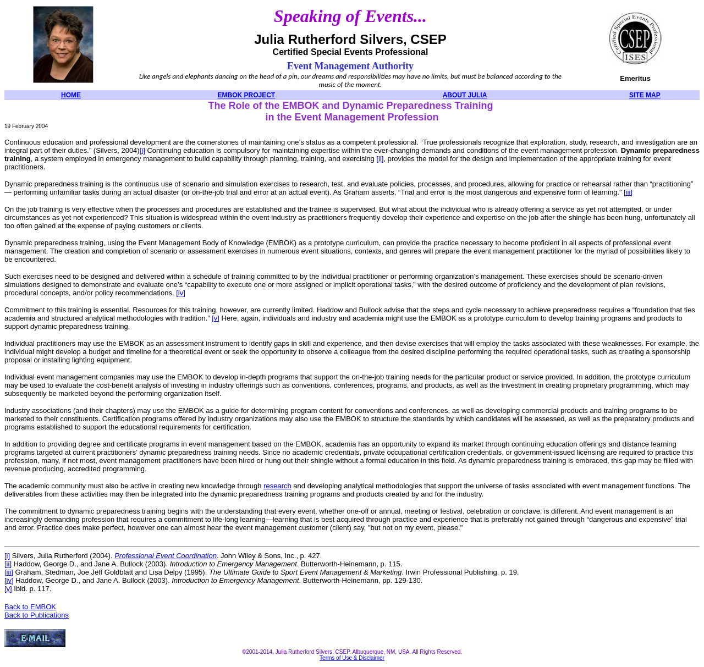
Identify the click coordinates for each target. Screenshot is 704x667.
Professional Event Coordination (165, 556)
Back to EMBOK (30, 607)
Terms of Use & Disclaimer (352, 658)
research (277, 486)
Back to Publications (36, 615)
